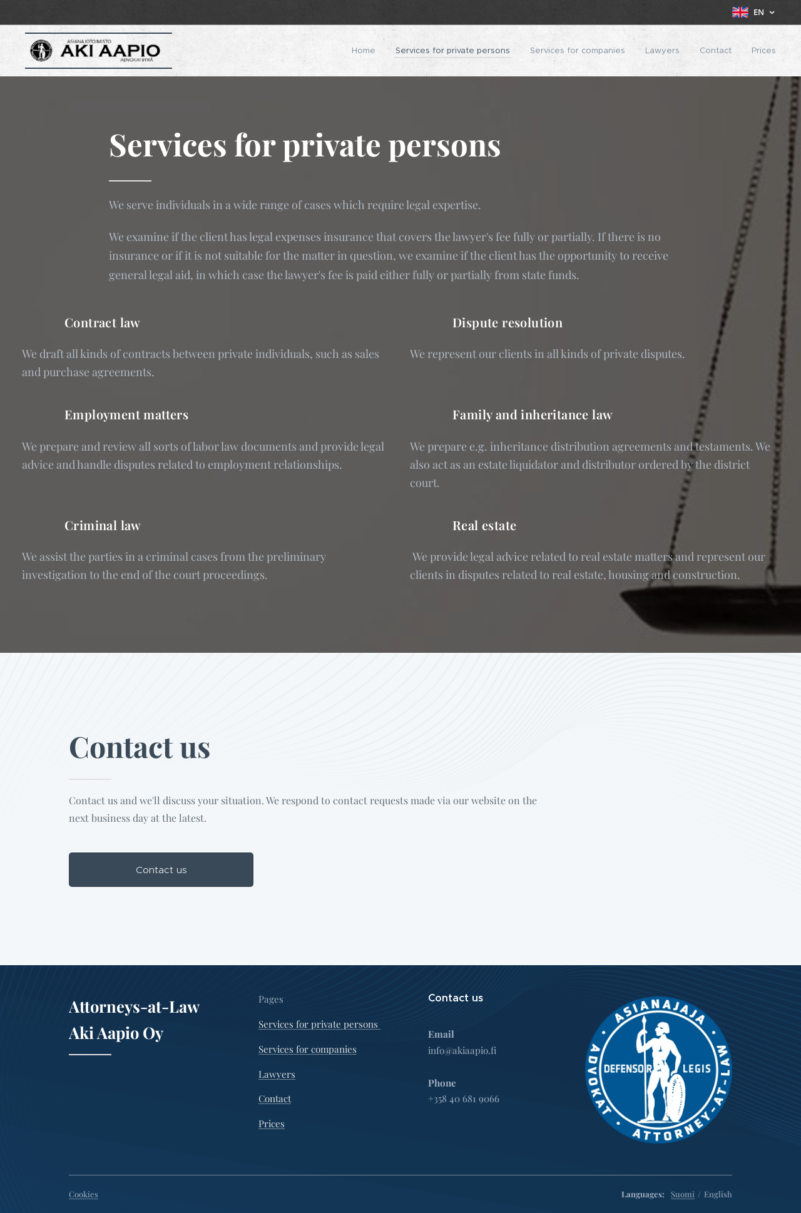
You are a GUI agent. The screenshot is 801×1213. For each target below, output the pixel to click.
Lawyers (276, 1073)
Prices (271, 1123)
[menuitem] (367, 50)
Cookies (83, 1194)
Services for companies (307, 1049)
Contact (274, 1098)
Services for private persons (319, 1024)
